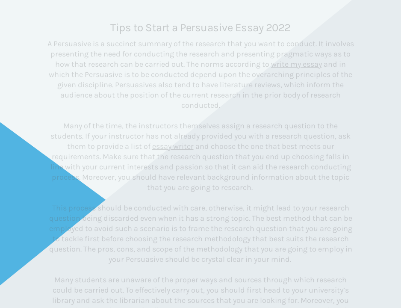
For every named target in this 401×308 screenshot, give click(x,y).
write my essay (296, 64)
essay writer (173, 146)
